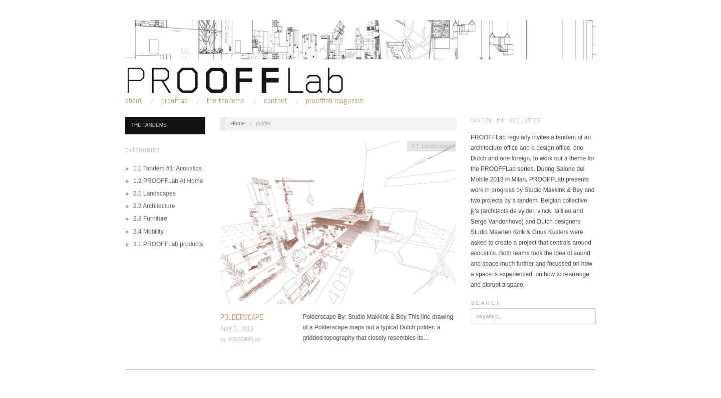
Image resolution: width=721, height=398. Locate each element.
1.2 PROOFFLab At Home (168, 180)
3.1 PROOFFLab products (168, 244)
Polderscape (241, 317)
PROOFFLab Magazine (334, 101)
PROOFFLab (174, 101)
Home (237, 123)
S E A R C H (486, 303)
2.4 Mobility (148, 231)
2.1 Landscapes (154, 193)
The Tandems (225, 101)
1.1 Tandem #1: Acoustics (167, 168)
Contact (275, 101)
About (133, 101)
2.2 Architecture (154, 206)
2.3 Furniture (150, 218)
